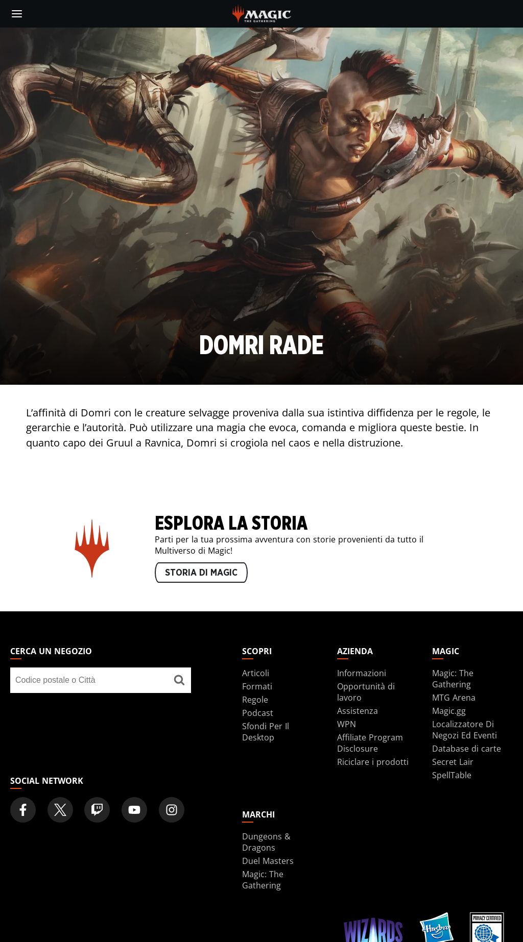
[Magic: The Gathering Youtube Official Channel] (134, 810)
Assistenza (357, 710)
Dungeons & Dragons (266, 842)
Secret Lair (452, 761)
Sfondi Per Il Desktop (265, 732)
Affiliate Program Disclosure (370, 743)
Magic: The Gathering (452, 678)
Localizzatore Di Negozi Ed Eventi (464, 729)
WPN (346, 724)
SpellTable (451, 775)
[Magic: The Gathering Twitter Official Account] (60, 810)
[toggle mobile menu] (17, 13)
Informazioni (361, 673)
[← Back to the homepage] (261, 12)
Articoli (255, 673)
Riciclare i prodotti (373, 761)
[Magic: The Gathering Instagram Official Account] (171, 810)
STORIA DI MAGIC (201, 573)
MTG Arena (454, 697)
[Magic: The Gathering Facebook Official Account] (23, 810)
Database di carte (466, 748)
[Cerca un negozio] (179, 680)
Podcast (257, 712)
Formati (257, 686)
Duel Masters (268, 860)
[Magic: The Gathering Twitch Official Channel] (97, 810)
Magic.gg (449, 710)
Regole (255, 699)
